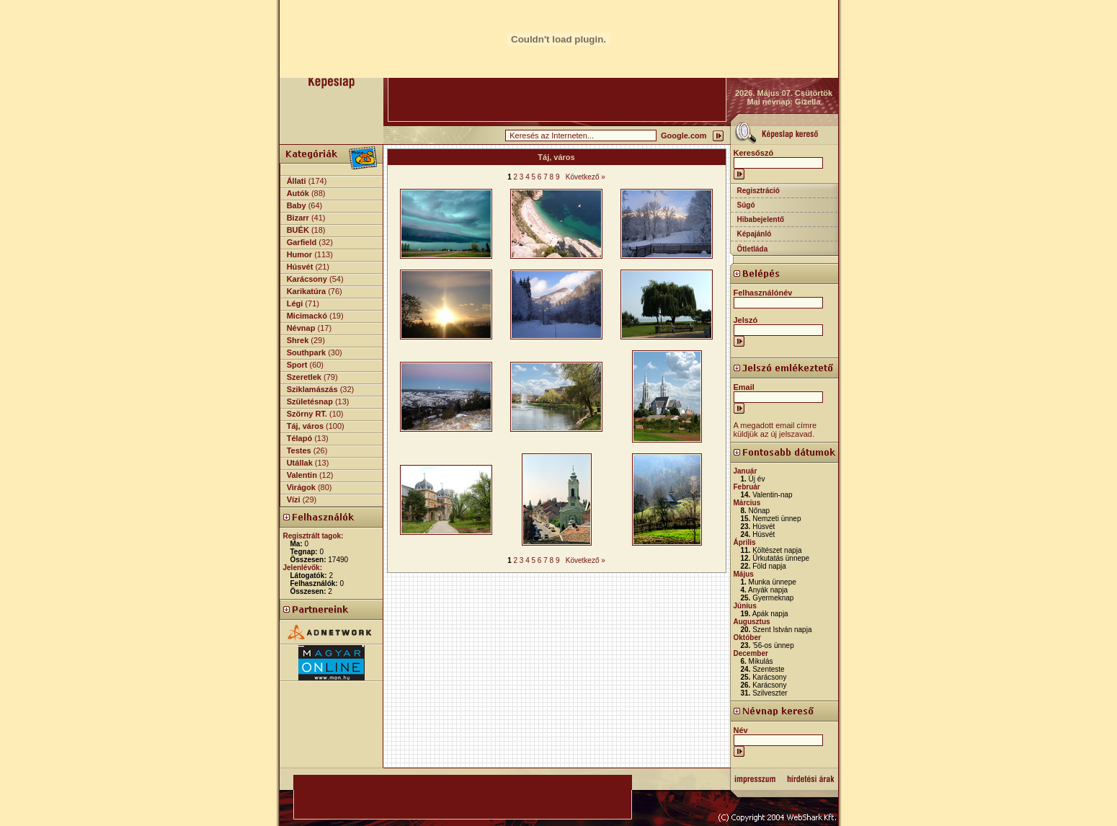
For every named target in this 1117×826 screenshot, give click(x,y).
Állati (296, 181)
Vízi (294, 499)
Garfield (302, 242)
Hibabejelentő (761, 219)
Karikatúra (306, 291)
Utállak (300, 462)
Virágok (301, 487)
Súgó (746, 205)
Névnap (301, 328)
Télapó (299, 438)
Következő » (585, 177)
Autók (298, 193)
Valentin (302, 475)
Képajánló (754, 234)
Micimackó (307, 315)
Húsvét (300, 266)
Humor (299, 254)
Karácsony (307, 279)
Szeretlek (304, 377)
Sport (297, 364)
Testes (299, 450)
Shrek (298, 340)
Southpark (306, 352)
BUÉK (298, 230)
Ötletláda (752, 249)
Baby (296, 205)
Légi (295, 303)
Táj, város (305, 426)
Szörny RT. (307, 413)
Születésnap (310, 401)
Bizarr (298, 217)
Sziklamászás (312, 389)
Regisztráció (758, 191)
